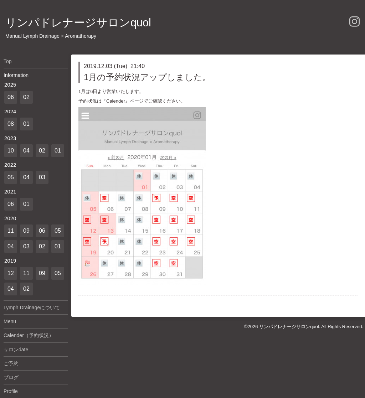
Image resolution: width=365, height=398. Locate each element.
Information (16, 75)
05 (10, 177)
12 (10, 273)
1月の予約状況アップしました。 (147, 77)
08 (10, 124)
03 (42, 177)
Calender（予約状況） (29, 335)
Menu (10, 321)
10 (10, 151)
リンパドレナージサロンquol (78, 22)
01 (26, 124)
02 (26, 97)
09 (26, 231)
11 (10, 231)
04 (26, 151)
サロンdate (16, 349)
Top (8, 61)
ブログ (11, 377)
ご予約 (11, 363)
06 (10, 97)
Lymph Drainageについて (32, 307)
